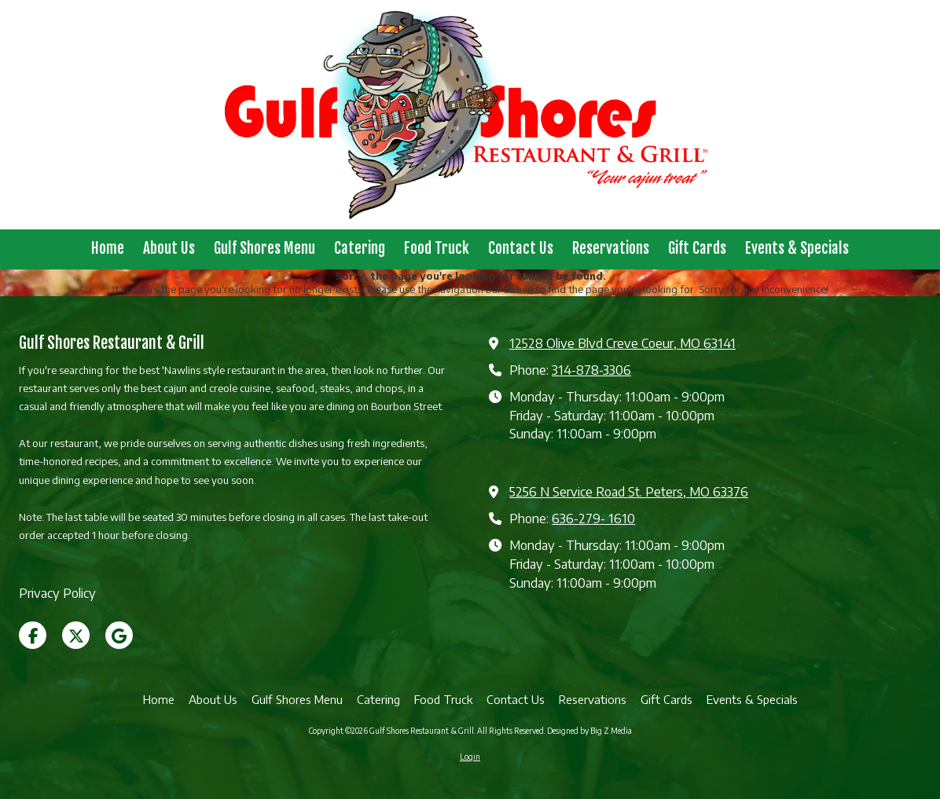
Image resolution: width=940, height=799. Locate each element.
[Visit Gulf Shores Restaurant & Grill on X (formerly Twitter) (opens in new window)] (76, 635)
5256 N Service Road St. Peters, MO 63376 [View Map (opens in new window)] (628, 491)
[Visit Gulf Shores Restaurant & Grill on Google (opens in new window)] (119, 635)
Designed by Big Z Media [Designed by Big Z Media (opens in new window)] (589, 730)
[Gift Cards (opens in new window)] (697, 249)
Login (470, 756)
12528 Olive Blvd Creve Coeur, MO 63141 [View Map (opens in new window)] (622, 343)
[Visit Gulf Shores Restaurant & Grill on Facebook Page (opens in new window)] (32, 635)
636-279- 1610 (593, 518)
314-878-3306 (591, 369)
